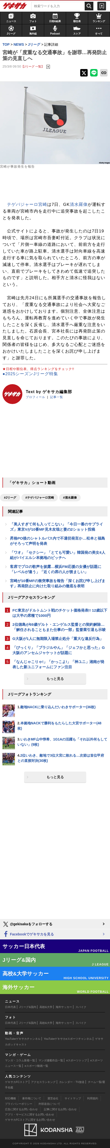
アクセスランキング (43, 1081)
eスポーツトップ (76, 1060)
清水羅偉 (79, 204)
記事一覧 (56, 397)
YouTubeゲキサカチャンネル (22, 1038)
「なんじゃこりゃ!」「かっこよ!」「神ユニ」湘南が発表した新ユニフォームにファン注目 (58, 664)
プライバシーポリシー (18, 1103)
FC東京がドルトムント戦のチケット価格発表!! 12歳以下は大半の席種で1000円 (59, 613)
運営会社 (52, 1098)
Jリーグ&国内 (27, 1006)
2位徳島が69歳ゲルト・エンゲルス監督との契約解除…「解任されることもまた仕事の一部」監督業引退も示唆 (59, 627)
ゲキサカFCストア (16, 1081)
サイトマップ (73, 1098)
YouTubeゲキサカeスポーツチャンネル (68, 1038)
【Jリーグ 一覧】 (32, 66)
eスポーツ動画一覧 (36, 1065)
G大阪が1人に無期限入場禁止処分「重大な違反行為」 (57, 638)
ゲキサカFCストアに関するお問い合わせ (30, 1119)
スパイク (80, 1006)
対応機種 (10, 1098)
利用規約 (92, 1098)
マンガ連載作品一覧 (50, 1060)
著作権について (31, 1098)
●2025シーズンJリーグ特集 (30, 373)
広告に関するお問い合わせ (21, 1109)
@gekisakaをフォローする (27, 924)
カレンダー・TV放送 (71, 1081)
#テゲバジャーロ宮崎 (39, 497)
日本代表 (10, 1006)
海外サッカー (64, 1006)
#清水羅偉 (70, 497)
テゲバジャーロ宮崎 (27, 204)
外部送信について (49, 1103)
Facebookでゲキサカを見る (28, 934)
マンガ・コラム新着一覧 (20, 1060)
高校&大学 (45, 1006)
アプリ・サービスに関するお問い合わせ (29, 1114)
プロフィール (35, 397)
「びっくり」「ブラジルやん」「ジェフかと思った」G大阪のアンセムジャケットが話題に (58, 650)
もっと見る (55, 679)
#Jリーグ (10, 497)
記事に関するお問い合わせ (60, 1109)
